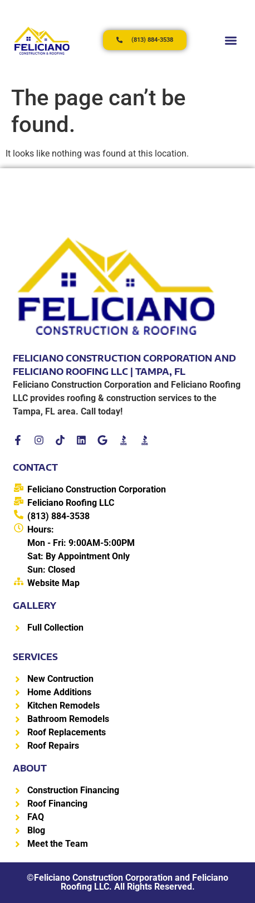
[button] (231, 40)
